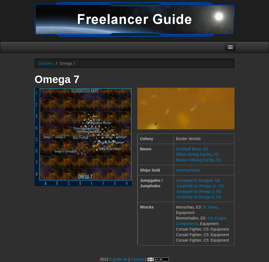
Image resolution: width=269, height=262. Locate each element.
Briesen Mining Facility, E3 (198, 160)
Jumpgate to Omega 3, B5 (198, 191)
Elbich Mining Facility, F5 (197, 154)
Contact (137, 259)
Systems (46, 63)
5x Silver (210, 207)
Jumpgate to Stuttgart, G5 (198, 180)
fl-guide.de (118, 259)
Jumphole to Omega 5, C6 (198, 197)
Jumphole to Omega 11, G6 (199, 186)
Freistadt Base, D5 (192, 149)
